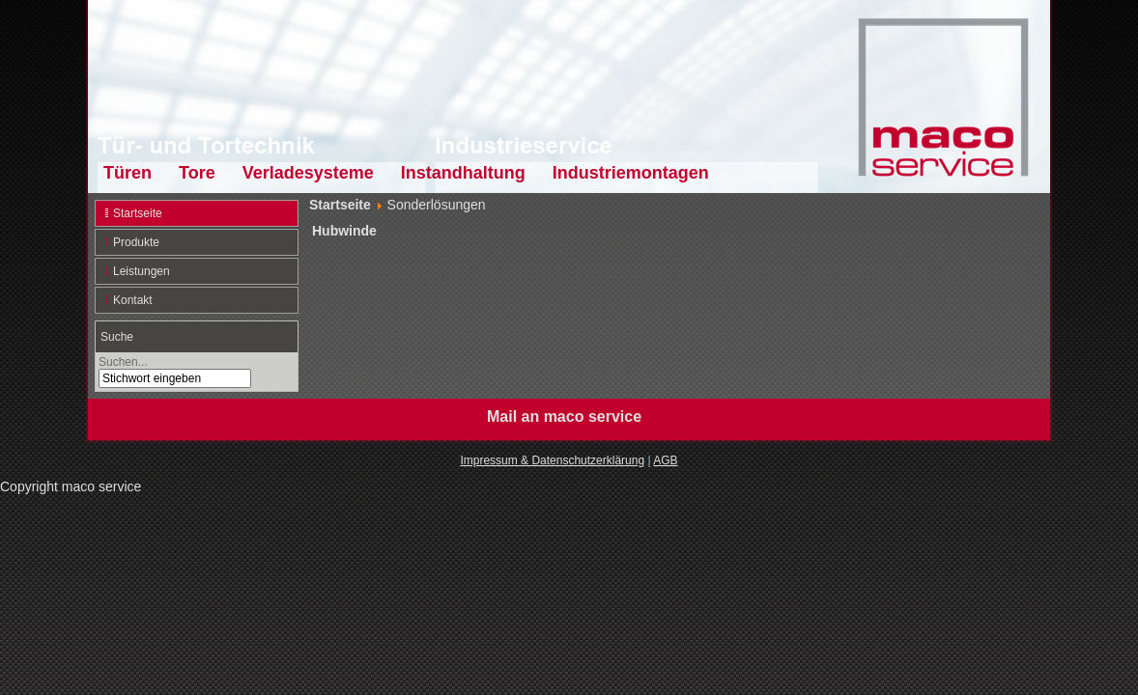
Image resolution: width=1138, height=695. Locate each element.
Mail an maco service (564, 416)
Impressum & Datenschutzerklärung (552, 460)
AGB (665, 460)
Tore (197, 172)
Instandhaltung (463, 172)
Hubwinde (344, 230)
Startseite (137, 213)
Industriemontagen (631, 172)
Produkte (136, 242)
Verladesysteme (308, 172)
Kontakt (133, 300)
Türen (127, 172)
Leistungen (141, 271)
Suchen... (123, 362)
